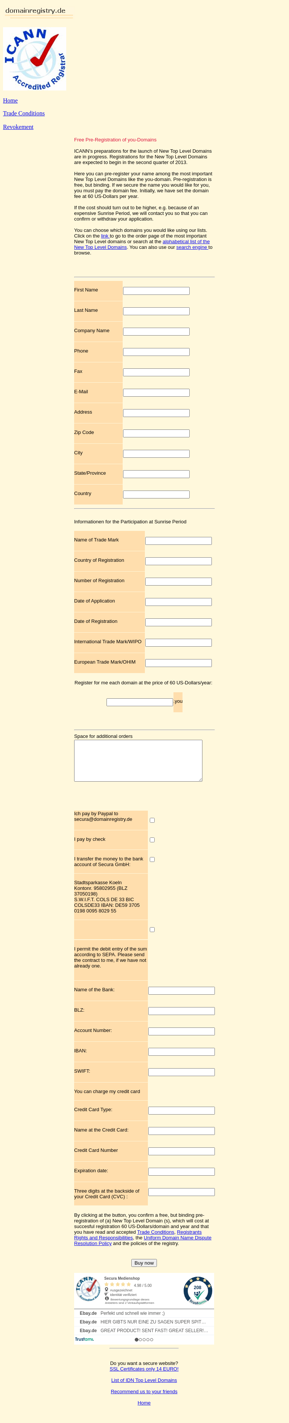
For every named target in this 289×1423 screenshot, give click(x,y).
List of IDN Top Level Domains (144, 1388)
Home (10, 100)
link (105, 236)
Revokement (18, 127)
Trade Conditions (24, 113)
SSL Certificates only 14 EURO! (144, 1377)
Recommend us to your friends (144, 1399)
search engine (192, 247)
